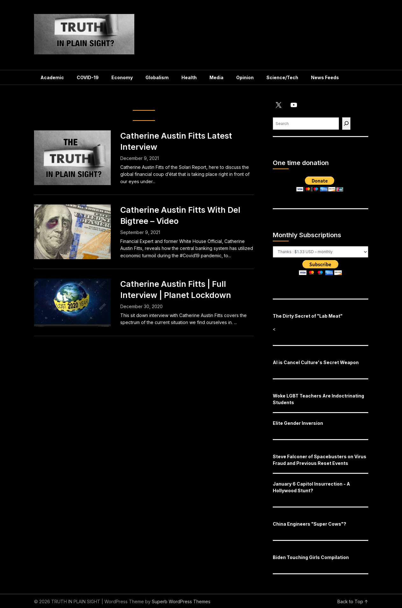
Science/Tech (282, 77)
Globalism (157, 77)
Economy (122, 77)
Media (216, 77)
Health (189, 77)
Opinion (245, 77)
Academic (52, 77)
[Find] (346, 123)
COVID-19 (88, 77)
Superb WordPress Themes (181, 601)
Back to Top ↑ (352, 601)
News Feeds (325, 77)
